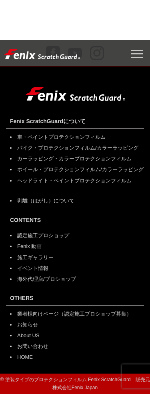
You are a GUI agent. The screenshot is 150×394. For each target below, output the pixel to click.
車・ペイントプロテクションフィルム (61, 137)
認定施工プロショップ (43, 235)
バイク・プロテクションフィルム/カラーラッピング (77, 148)
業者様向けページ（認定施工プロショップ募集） (74, 314)
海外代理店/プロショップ (46, 279)
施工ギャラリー (35, 257)
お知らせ (27, 325)
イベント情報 (32, 268)
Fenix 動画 (29, 246)
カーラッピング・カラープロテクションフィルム (74, 159)
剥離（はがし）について (45, 201)
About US (28, 335)
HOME (25, 357)
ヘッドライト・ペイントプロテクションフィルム (74, 181)
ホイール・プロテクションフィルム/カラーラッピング (80, 169)
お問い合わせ (32, 346)
